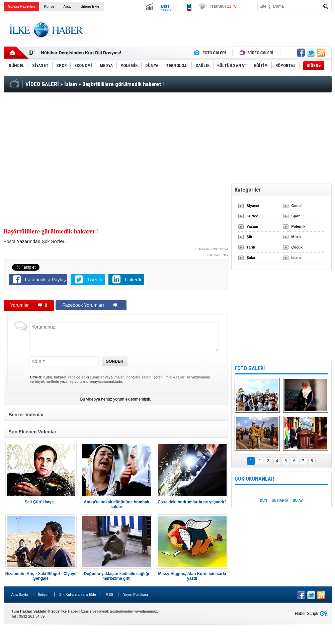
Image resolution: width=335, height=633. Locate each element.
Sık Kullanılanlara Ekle (77, 594)
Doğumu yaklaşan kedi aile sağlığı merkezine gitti (116, 576)
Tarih (251, 247)
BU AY (298, 500)
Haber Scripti (306, 613)
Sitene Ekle (90, 6)
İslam (296, 258)
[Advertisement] (210, 30)
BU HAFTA (279, 500)
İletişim (43, 594)
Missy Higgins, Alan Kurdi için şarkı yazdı (192, 576)
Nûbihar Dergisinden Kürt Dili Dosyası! (81, 52)
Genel (296, 206)
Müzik (296, 237)
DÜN (263, 500)
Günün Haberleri (21, 6)
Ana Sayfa (19, 594)
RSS (109, 594)
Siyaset (253, 206)
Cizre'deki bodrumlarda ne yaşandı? (192, 502)
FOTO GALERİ (250, 368)
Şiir (250, 237)
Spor (295, 216)
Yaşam (252, 226)
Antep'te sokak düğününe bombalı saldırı (116, 504)
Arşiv (67, 6)
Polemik (298, 226)
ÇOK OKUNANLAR (254, 479)
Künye (49, 6)
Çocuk (297, 247)
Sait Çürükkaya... (41, 502)
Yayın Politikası (135, 594)
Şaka (251, 258)
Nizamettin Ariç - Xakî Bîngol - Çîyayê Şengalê (40, 576)
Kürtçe (252, 216)
